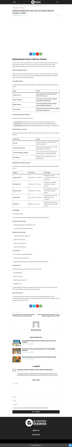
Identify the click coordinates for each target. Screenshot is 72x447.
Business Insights (19, 5)
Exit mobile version (36, 445)
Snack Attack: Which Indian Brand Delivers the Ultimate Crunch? (39, 357)
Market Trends (22, 7)
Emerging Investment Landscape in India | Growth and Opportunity (35, 369)
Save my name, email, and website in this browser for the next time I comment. (31, 407)
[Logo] (36, 426)
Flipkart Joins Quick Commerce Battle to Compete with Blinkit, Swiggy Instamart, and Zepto (48, 315)
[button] (14, 2)
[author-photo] (36, 328)
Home (13, 5)
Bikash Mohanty (17, 15)
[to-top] (70, 444)
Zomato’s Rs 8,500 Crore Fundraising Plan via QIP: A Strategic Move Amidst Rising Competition (23, 315)
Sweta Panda (25, 343)
